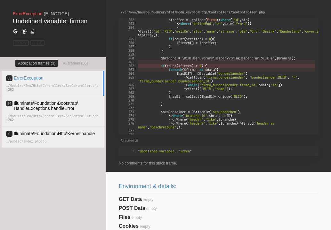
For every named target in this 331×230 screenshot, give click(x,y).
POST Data (132, 208)
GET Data (130, 199)
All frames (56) (75, 63)
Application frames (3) (36, 63)
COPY (21, 43)
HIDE (37, 43)
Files (124, 217)
